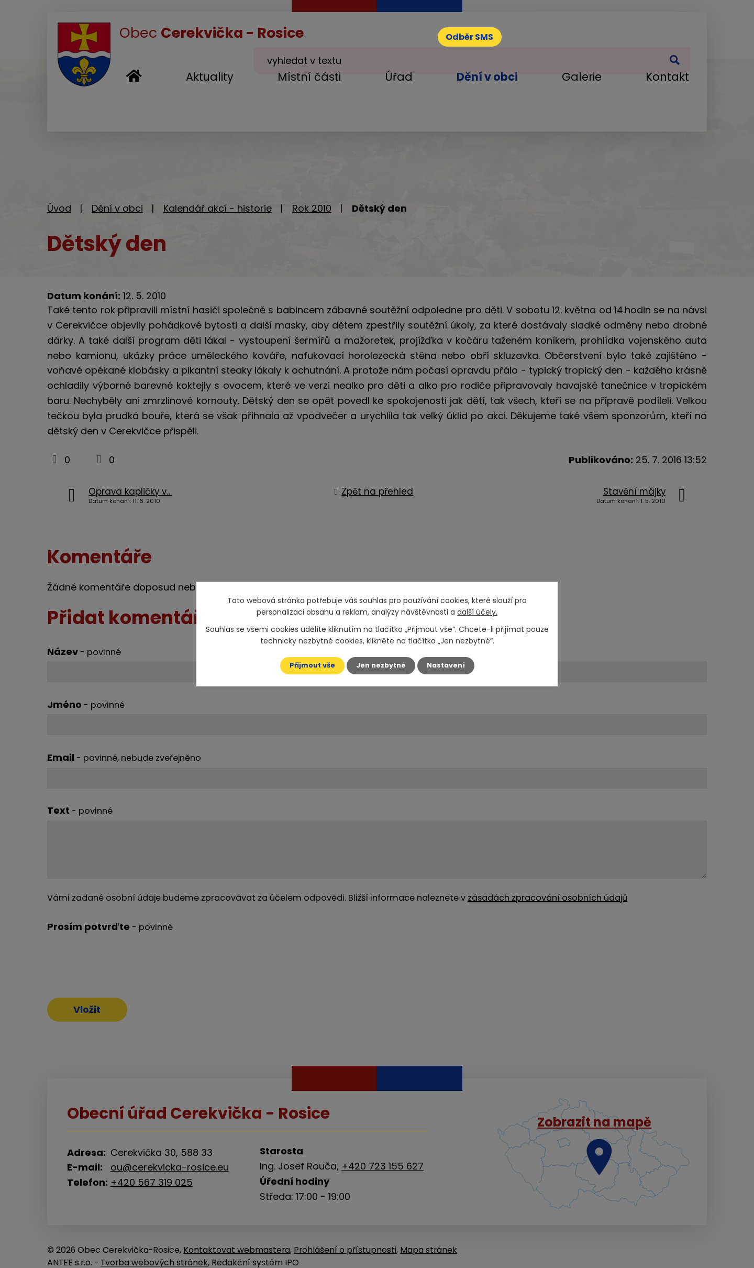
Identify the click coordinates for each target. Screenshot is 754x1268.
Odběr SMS (478, 39)
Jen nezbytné (380, 665)
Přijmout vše (307, 665)
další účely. (477, 611)
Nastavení (450, 665)
